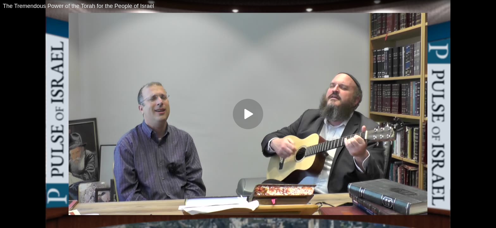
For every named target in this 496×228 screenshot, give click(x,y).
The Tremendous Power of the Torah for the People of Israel (78, 6)
